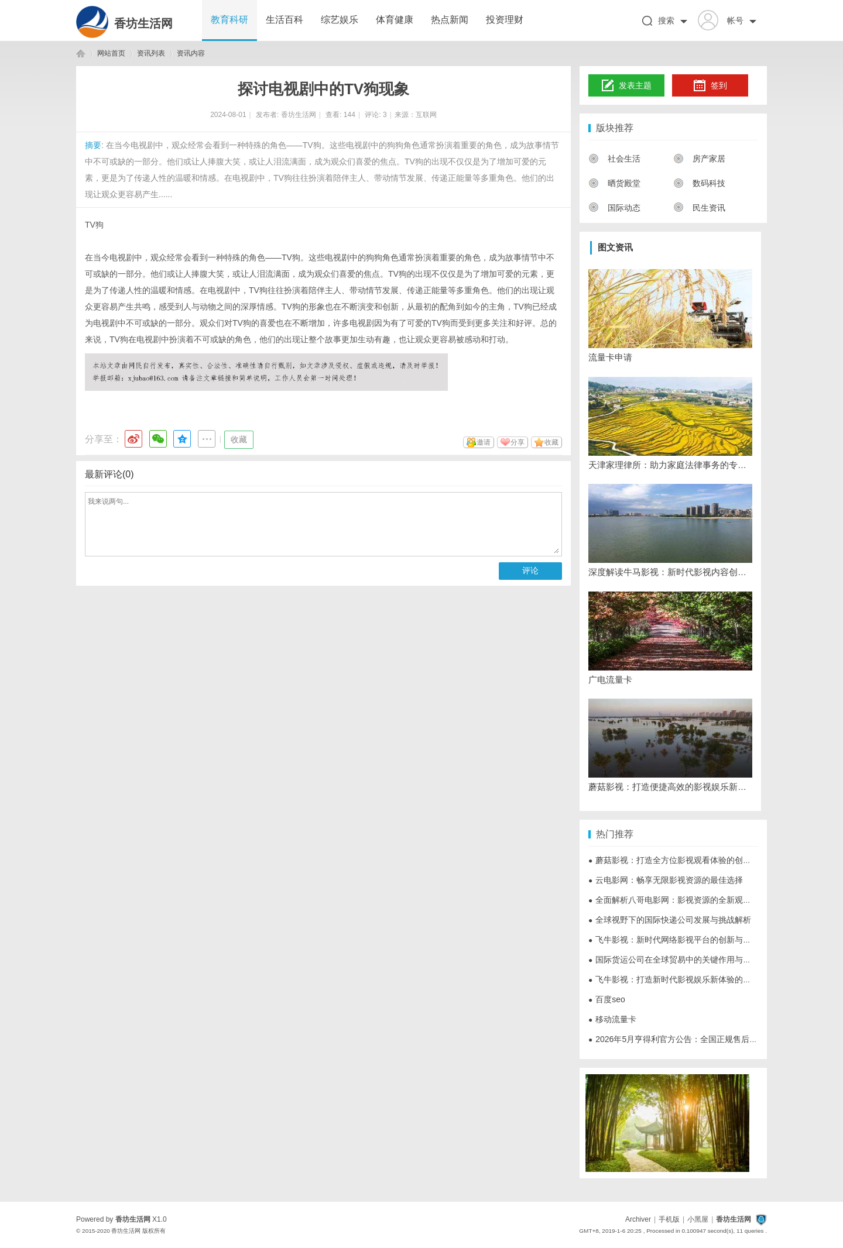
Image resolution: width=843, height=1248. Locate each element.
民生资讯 (699, 207)
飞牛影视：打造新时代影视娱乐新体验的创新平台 (682, 979)
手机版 (669, 1219)
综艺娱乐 (339, 20)
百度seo (606, 999)
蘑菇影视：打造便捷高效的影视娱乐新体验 (670, 787)
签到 (710, 86)
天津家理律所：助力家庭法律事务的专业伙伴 (670, 465)
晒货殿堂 (614, 183)
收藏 (239, 439)
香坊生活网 (143, 23)
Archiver (638, 1219)
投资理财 (504, 20)
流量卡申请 (610, 357)
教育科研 (229, 20)
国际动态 (614, 207)
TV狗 (94, 224)
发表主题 (626, 86)
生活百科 (284, 20)
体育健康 (394, 20)
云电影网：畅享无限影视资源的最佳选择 (665, 880)
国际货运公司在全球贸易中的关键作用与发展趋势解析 (690, 959)
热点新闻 (449, 20)
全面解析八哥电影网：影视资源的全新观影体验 (677, 900)
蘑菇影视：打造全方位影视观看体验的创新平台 (677, 860)
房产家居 (699, 158)
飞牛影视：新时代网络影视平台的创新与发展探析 (682, 939)
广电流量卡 (610, 680)
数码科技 (699, 183)
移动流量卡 (612, 1019)
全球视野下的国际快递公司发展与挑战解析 (669, 919)
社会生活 (614, 158)
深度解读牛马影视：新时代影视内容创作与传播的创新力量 (670, 572)
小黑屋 (697, 1219)
